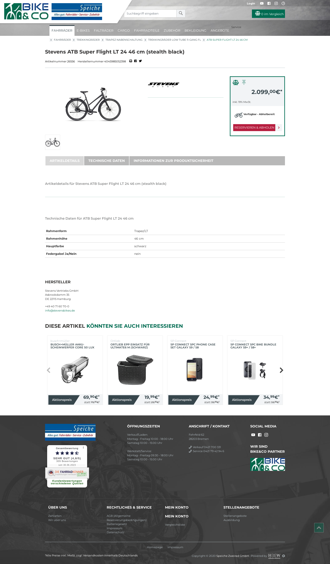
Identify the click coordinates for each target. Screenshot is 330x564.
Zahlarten (55, 515)
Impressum (114, 528)
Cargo (124, 30)
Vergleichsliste (175, 524)
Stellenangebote (235, 515)
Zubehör (172, 30)
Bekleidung (195, 30)
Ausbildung (232, 520)
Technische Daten (106, 161)
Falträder (103, 30)
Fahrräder (62, 30)
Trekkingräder (88, 39)
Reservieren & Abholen (254, 127)
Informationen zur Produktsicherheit (173, 161)
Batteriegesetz (117, 524)
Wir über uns (57, 520)
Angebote (220, 30)
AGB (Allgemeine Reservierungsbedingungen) (126, 518)
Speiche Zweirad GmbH (233, 555)
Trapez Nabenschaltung (123, 39)
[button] (281, 370)
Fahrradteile (147, 30)
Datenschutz (115, 532)
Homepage (155, 547)
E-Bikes (83, 30)
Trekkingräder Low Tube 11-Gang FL (174, 39)
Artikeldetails (65, 161)
